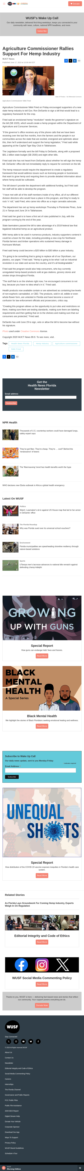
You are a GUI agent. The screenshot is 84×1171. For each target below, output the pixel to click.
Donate (76, 4)
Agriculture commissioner (66, 344)
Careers (8, 1079)
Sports (22, 561)
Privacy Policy (10, 1143)
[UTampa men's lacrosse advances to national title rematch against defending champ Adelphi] (10, 565)
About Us (8, 1052)
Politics (23, 506)
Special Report (42, 646)
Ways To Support (11, 1137)
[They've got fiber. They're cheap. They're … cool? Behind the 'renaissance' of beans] (10, 453)
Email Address (13, 766)
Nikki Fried (16, 349)
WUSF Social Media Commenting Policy (42, 978)
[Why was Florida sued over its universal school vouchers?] (10, 529)
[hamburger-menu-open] (4, 3)
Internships (9, 1084)
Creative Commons (30, 331)
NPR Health (9, 422)
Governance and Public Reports (17, 1095)
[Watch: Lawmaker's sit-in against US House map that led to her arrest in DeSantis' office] (10, 511)
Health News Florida (20, 344)
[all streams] (80, 1168)
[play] (3, 1168)
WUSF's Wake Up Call (42, 18)
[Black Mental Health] (42, 688)
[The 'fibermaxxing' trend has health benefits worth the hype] (10, 471)
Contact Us (9, 1058)
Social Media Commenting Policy (17, 1074)
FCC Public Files (11, 1100)
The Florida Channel (13, 1090)
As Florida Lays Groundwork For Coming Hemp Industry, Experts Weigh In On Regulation (39, 904)
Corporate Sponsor (12, 1127)
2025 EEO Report (12, 1111)
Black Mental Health (42, 716)
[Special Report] (42, 618)
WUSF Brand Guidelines (14, 1148)
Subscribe (41, 31)
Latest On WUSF (13, 498)
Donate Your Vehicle (12, 1122)
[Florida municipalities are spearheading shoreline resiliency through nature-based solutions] (10, 547)
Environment (25, 543)
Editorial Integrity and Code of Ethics (42, 936)
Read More (42, 655)
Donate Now (42, 1005)
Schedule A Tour (11, 1153)
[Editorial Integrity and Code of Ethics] (42, 922)
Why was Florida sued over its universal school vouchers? (45, 528)
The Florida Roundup (28, 525)
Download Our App (12, 1132)
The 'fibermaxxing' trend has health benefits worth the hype (45, 467)
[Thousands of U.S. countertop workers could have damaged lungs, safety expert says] (10, 434)
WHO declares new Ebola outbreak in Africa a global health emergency (33, 485)
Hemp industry (42, 344)
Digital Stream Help (12, 1116)
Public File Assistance (13, 1106)
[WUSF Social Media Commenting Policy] (42, 965)
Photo (5, 331)
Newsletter (9, 1063)
